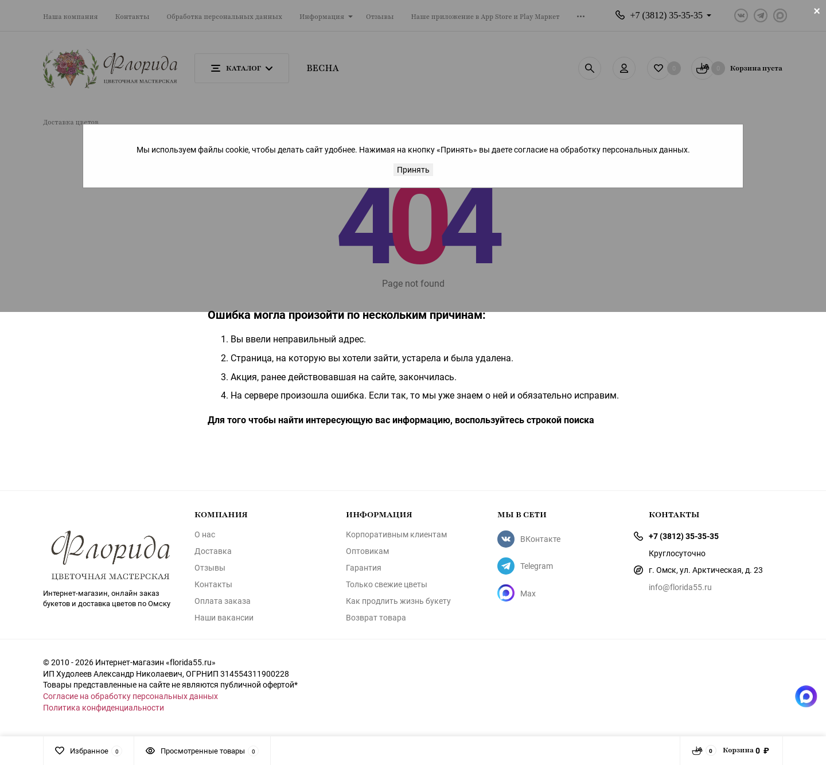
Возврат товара (376, 618)
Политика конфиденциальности (103, 707)
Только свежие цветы (386, 584)
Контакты (213, 584)
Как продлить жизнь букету (398, 601)
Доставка (213, 551)
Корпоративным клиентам (396, 534)
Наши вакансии (224, 618)
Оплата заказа (222, 601)
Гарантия (363, 568)
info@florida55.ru (680, 586)
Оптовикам (367, 551)
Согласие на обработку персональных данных (130, 695)
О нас (204, 534)
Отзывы (209, 568)
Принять (413, 169)
